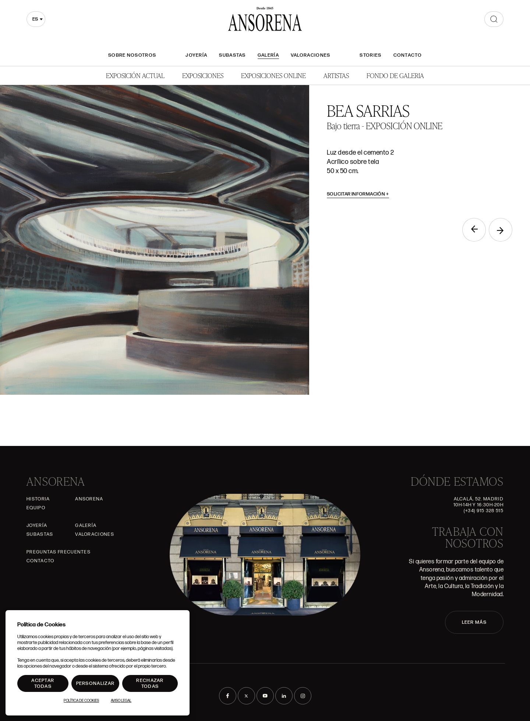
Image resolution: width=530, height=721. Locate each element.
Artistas (336, 75)
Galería (268, 55)
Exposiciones (202, 75)
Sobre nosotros (132, 55)
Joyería (196, 55)
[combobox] (36, 19)
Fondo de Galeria (395, 75)
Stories (370, 55)
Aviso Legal (121, 701)
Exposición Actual (135, 75)
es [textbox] (35, 19)
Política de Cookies (81, 701)
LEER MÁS (474, 622)
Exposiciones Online (273, 75)
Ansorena (89, 499)
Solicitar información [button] (358, 194)
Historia (38, 499)
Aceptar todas (42, 683)
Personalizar (95, 683)
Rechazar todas (149, 683)
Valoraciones (311, 55)
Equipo (35, 508)
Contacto (407, 55)
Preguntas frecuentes (58, 552)
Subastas (232, 55)
